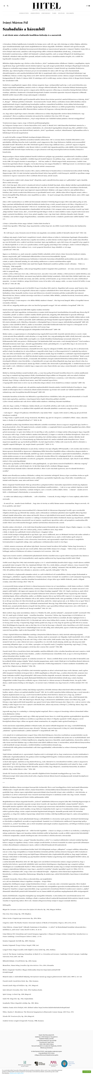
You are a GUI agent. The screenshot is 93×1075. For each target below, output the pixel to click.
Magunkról (70, 13)
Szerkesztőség (24, 13)
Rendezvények (35, 13)
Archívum (61, 13)
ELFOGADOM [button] (86, 1071)
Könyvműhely (46, 13)
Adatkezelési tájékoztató (17, 1073)
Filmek (54, 13)
